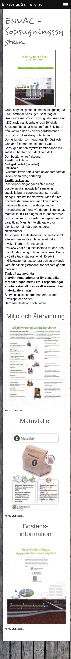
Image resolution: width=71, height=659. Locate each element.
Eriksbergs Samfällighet (22, 4)
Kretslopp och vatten (32, 303)
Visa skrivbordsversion (36, 650)
